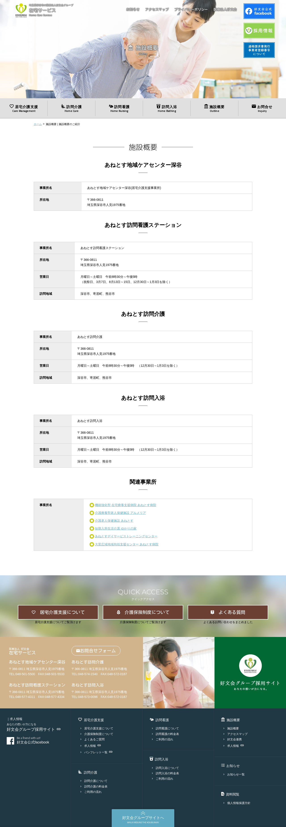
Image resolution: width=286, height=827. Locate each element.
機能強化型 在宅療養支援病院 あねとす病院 (125, 505)
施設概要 (214, 108)
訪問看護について (165, 728)
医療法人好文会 (225, 9)
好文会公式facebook (41, 740)
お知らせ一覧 (234, 774)
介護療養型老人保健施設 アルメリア (120, 513)
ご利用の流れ (91, 792)
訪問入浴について (165, 768)
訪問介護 (71, 108)
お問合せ (262, 108)
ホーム (38, 124)
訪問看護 (119, 108)
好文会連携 (232, 739)
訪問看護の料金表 (165, 734)
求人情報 (90, 745)
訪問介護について (93, 781)
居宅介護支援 (24, 108)
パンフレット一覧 (96, 752)
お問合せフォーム (96, 650)
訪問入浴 (167, 108)
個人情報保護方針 (236, 803)
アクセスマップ (157, 9)
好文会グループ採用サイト (34, 729)
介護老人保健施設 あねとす (114, 520)
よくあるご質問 (92, 739)
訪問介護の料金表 (93, 786)
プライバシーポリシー (191, 9)
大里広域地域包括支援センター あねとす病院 (126, 544)
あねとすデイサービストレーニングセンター (126, 536)
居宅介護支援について (96, 728)
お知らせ (133, 9)
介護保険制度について (96, 734)
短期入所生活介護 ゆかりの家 (116, 528)
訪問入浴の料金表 (165, 773)
